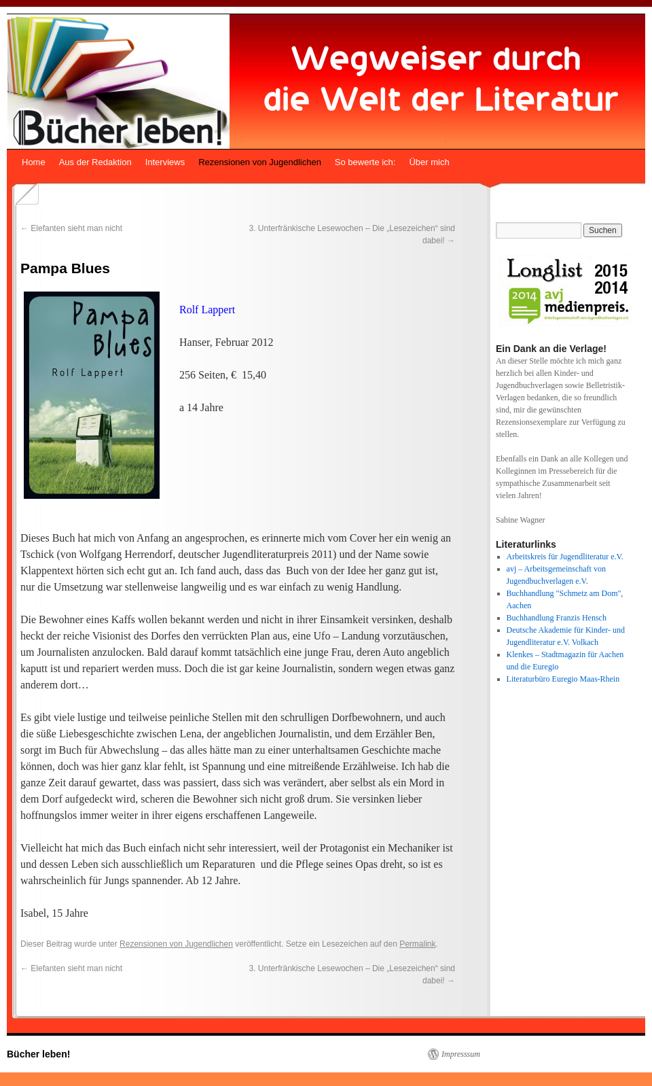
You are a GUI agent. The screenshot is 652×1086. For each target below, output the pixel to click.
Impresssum (460, 1054)
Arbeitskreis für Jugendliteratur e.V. (565, 556)
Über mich (429, 162)
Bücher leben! (38, 1054)
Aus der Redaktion (95, 162)
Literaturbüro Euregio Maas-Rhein (563, 679)
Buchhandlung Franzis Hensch (556, 618)
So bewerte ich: (365, 162)
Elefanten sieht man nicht (71, 228)
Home (34, 162)
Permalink (417, 944)
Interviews (165, 162)
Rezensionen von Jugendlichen (259, 162)
